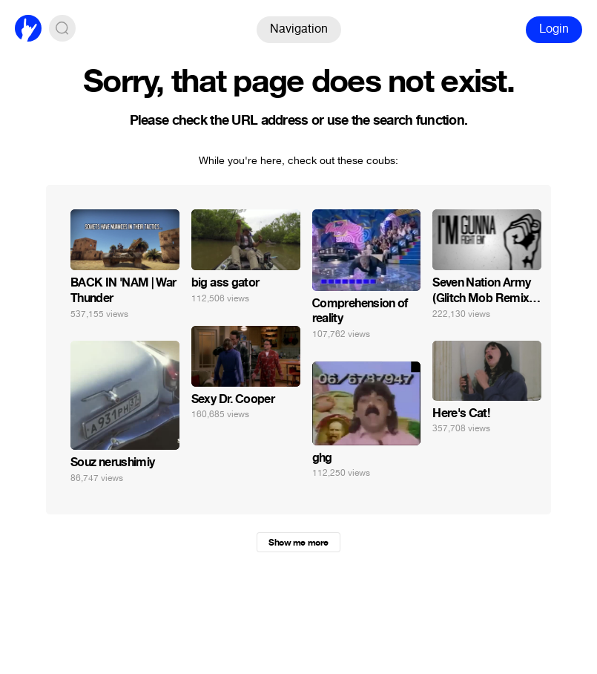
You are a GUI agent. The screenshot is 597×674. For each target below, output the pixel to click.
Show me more (298, 543)
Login (554, 28)
